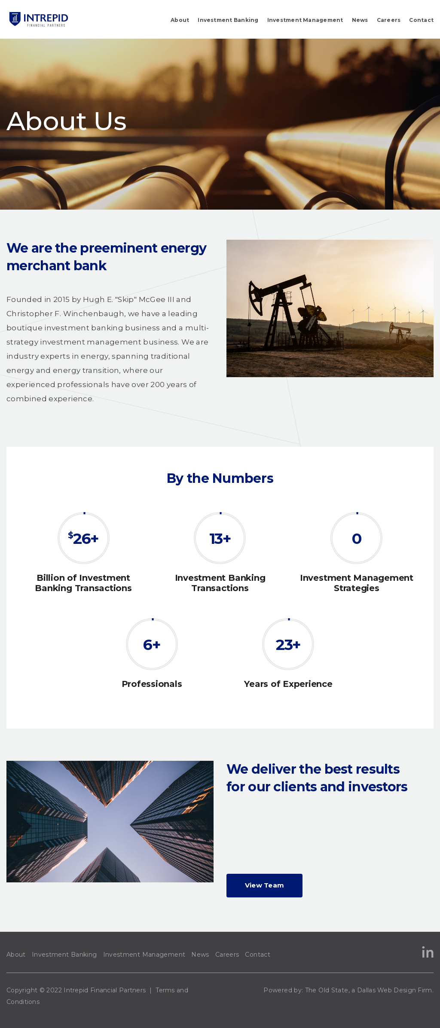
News (360, 20)
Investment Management (305, 20)
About (180, 20)
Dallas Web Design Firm (394, 990)
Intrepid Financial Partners (105, 990)
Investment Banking (228, 20)
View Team (264, 885)
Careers (389, 20)
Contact (421, 20)
